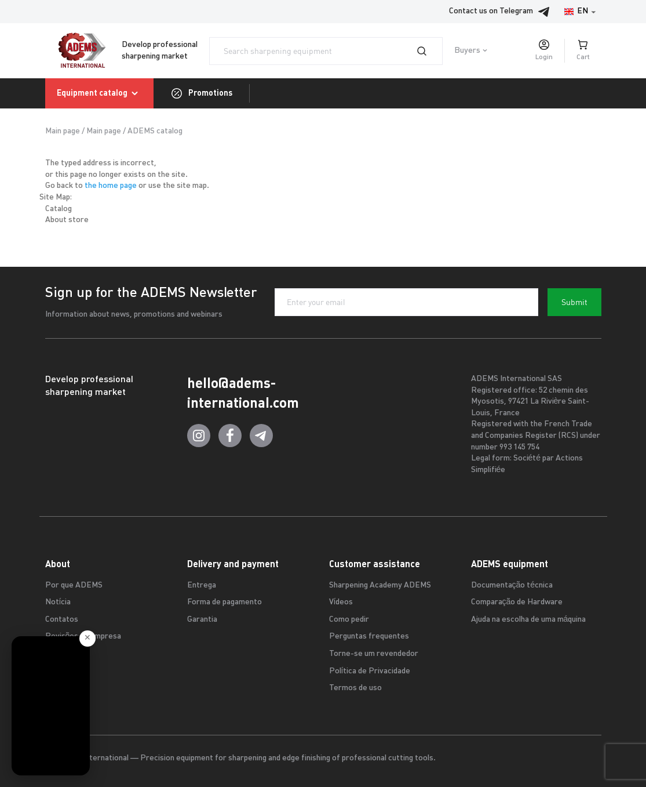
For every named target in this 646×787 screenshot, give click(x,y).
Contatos (61, 619)
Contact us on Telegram (502, 11)
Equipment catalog (99, 93)
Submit (574, 302)
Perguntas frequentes (369, 636)
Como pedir (349, 619)
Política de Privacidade (370, 671)
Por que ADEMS (74, 585)
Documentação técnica (512, 585)
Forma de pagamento (224, 602)
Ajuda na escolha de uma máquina (528, 619)
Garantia (202, 619)
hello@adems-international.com (243, 393)
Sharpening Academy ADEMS (380, 585)
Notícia (58, 602)
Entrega (201, 585)
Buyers (467, 50)
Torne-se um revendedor (373, 654)
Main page (62, 131)
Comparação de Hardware (517, 602)
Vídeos (341, 602)
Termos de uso (355, 688)
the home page (111, 186)
